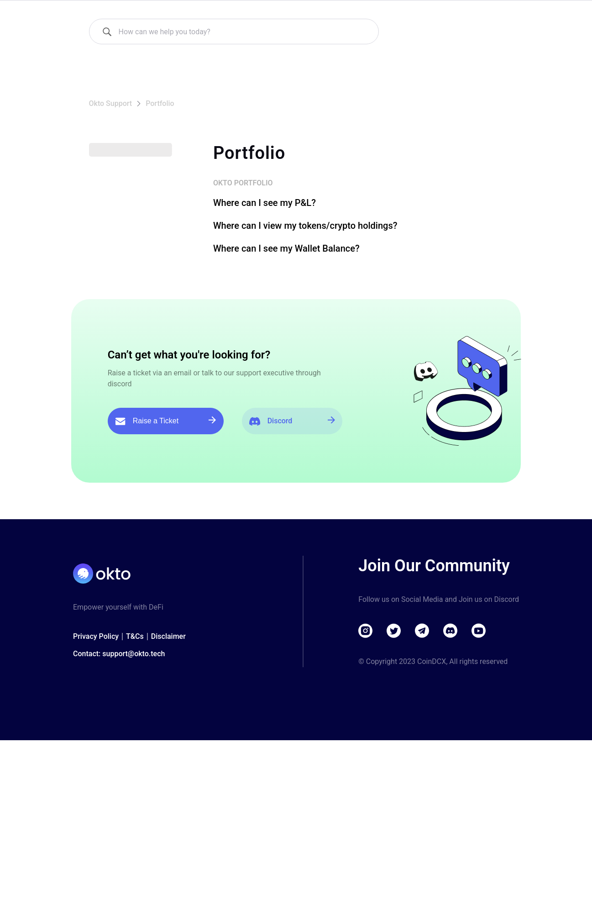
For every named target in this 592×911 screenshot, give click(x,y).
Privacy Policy (96, 765)
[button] (145, 180)
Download (477, 13)
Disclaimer (168, 765)
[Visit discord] (450, 759)
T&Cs (135, 765)
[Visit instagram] (365, 759)
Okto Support (110, 130)
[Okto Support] (139, 13)
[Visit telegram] (422, 759)
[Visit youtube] (479, 759)
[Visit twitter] (394, 759)
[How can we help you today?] (106, 59)
